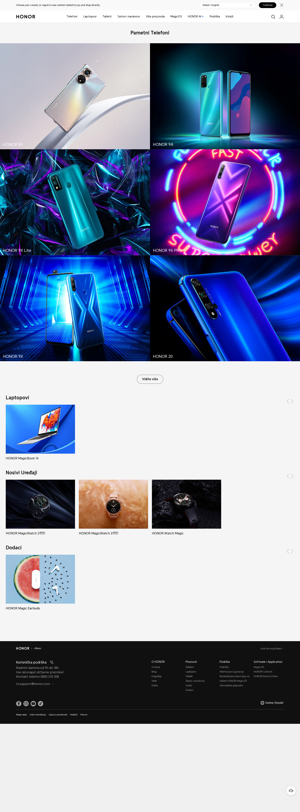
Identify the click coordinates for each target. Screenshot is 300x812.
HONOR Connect (263, 671)
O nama (156, 667)
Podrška (215, 16)
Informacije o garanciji (232, 671)
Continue (267, 5)
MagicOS (176, 16)
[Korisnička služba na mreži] (291, 790)
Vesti (154, 681)
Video (155, 685)
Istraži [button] (229, 16)
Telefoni (72, 16)
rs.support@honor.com (35, 684)
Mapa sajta (21, 714)
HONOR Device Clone (265, 676)
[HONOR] (25, 648)
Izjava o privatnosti (58, 714)
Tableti (107, 16)
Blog (154, 671)
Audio (189, 685)
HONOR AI (196, 16)
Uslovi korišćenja (38, 714)
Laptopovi (89, 16)
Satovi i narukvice (129, 16)
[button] (288, 401)
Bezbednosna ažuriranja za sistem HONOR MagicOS (234, 678)
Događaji (156, 676)
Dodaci (189, 690)
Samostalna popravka (231, 685)
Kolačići (73, 714)
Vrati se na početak (271, 648)
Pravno (83, 714)
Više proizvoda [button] (155, 16)
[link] (18, 703)
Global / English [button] (210, 5)
